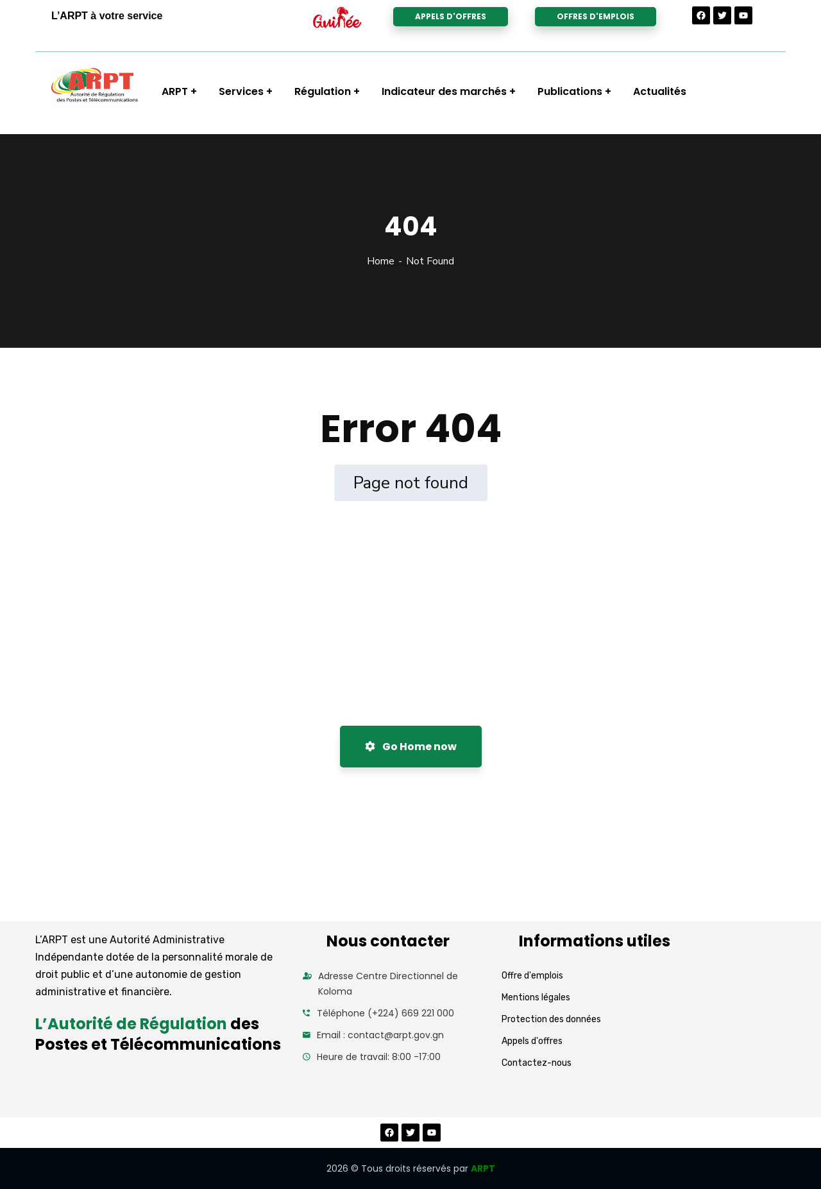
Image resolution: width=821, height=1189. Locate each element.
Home (380, 261)
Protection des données (551, 1019)
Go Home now (411, 746)
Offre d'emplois (532, 975)
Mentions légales (536, 997)
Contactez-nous (536, 1062)
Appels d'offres (532, 1041)
